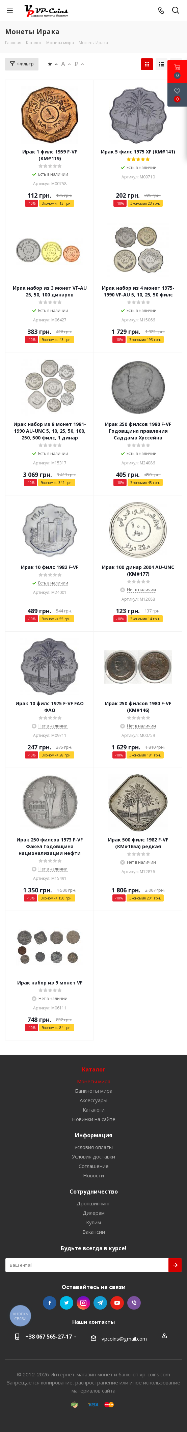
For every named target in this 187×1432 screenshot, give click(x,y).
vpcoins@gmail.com (124, 1338)
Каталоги (94, 1109)
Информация (93, 1135)
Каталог (93, 1069)
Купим (93, 1222)
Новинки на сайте (93, 1119)
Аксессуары (93, 1100)
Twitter (66, 1303)
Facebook (49, 1303)
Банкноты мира (93, 1090)
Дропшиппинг (93, 1203)
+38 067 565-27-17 (48, 1336)
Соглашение (94, 1166)
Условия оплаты (93, 1147)
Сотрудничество (94, 1191)
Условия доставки (93, 1156)
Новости (93, 1175)
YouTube (117, 1303)
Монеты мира (93, 1081)
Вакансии (93, 1231)
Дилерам (94, 1212)
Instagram (83, 1303)
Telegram (100, 1303)
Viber (134, 1303)
